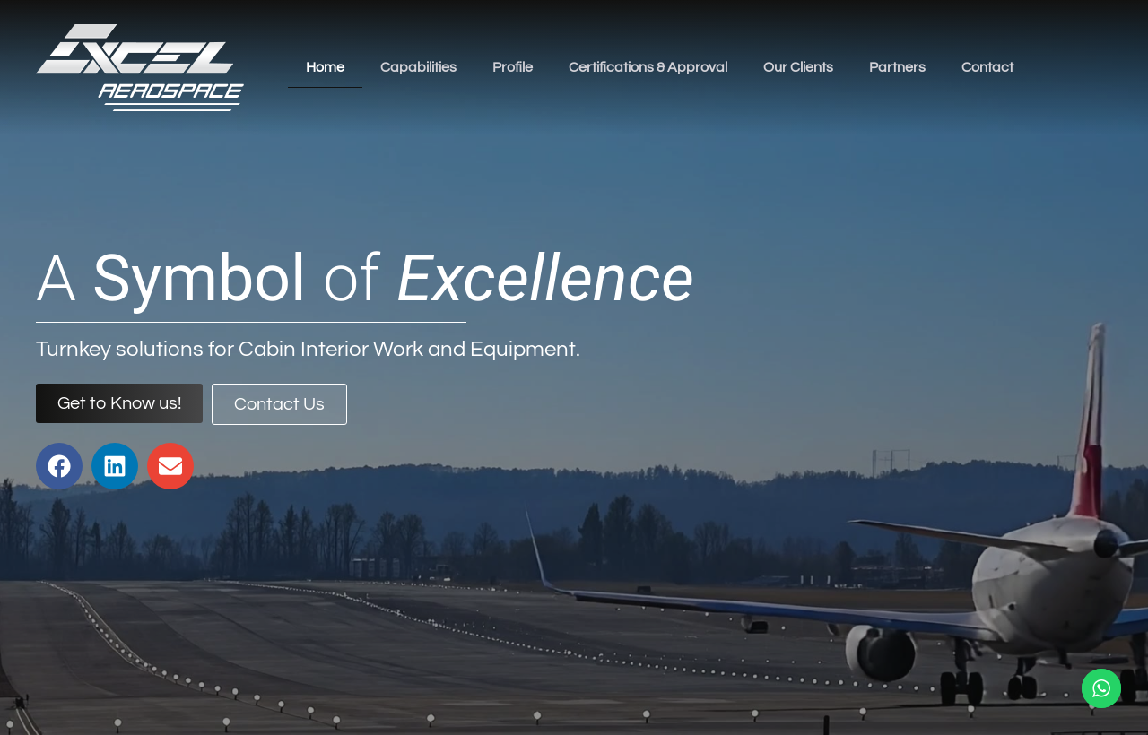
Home (325, 67)
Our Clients (798, 67)
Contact (987, 67)
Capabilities (418, 67)
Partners (897, 67)
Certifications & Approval (648, 67)
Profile (512, 67)
